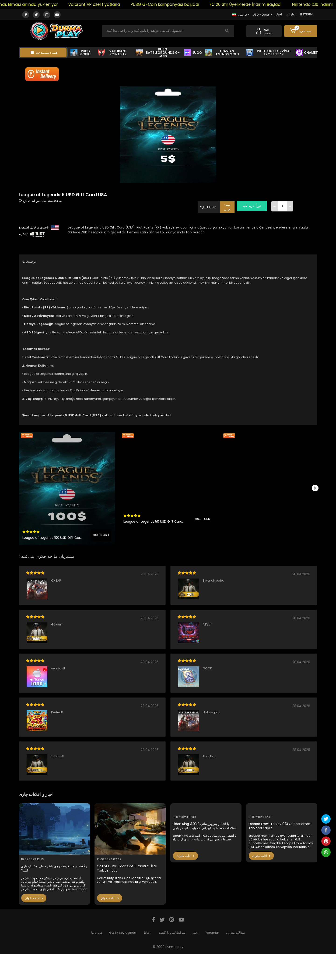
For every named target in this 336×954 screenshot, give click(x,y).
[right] (317, 488)
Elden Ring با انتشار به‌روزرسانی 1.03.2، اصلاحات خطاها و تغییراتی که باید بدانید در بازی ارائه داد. (205, 826)
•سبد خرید (229, 206)
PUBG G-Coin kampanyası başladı (180, 4)
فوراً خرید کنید (254, 206)
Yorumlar (212, 932)
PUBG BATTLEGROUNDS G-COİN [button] (157, 52)
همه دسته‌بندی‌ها (44, 52)
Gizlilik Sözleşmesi (122, 932)
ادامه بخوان (34, 898)
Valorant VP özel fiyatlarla (109, 4)
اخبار (279, 14)
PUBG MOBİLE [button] (80, 53)
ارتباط (147, 932)
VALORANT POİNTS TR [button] (112, 53)
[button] (301, 31)
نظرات (291, 14)
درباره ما (96, 932)
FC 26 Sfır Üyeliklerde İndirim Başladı (261, 4)
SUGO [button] (193, 52)
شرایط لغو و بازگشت (171, 932)
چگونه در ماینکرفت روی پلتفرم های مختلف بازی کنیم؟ (54, 868)
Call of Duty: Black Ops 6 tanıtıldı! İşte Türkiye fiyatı (127, 868)
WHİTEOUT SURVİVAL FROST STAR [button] (268, 53)
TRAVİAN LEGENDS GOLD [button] (222, 53)
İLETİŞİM (306, 14)
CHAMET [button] (306, 52)
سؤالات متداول (235, 932)
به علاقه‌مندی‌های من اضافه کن (40, 201)
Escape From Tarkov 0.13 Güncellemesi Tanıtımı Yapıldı (279, 826)
